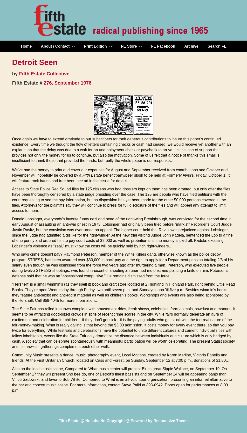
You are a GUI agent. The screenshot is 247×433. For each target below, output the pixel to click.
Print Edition (99, 46)
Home (26, 46)
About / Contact (58, 46)
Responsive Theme (171, 421)
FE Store (132, 46)
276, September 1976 (67, 83)
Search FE (217, 46)
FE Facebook (163, 46)
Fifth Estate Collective (44, 73)
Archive (191, 46)
